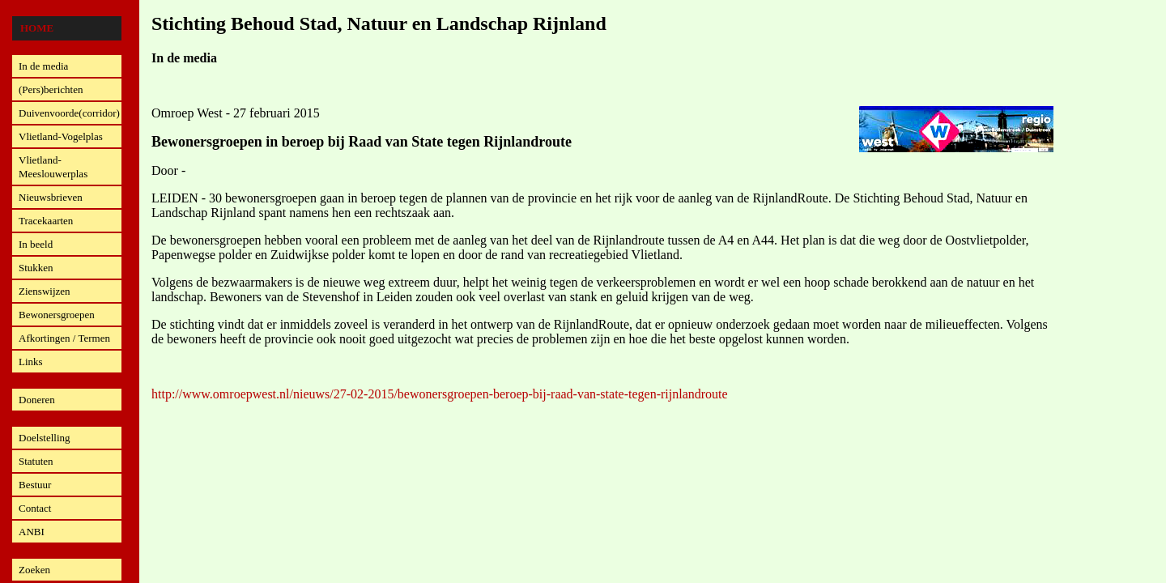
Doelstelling (44, 438)
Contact (35, 508)
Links (31, 361)
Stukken (36, 268)
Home (36, 28)
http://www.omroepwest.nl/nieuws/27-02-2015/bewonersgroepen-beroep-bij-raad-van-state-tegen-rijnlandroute (439, 394)
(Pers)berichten (51, 89)
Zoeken (34, 570)
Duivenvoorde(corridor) (69, 113)
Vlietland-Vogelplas (61, 136)
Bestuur (35, 485)
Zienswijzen (44, 291)
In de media (43, 66)
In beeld (36, 244)
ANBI (32, 532)
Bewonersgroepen (57, 315)
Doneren (37, 400)
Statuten (36, 461)
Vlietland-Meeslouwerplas (53, 167)
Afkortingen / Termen (64, 338)
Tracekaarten (46, 221)
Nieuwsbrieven (51, 197)
